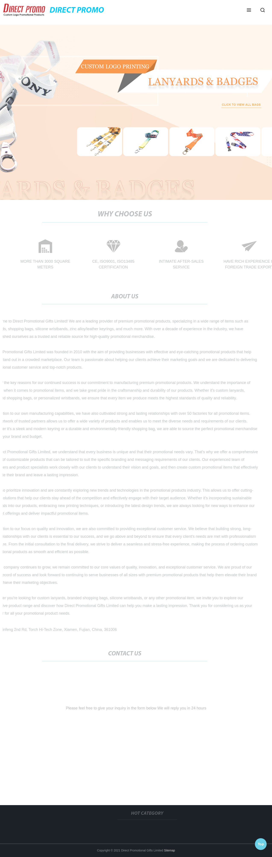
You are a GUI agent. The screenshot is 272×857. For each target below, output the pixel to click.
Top (261, 844)
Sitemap (169, 850)
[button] (249, 10)
